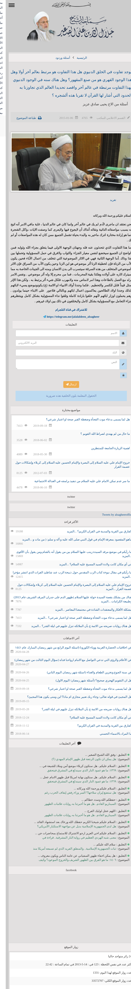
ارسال (65, 384)
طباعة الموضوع (20, 117)
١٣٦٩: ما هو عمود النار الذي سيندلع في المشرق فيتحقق (76, 770)
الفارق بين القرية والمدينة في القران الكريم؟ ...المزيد (93, 531)
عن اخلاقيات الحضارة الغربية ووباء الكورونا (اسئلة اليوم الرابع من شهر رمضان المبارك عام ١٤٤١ (67, 647)
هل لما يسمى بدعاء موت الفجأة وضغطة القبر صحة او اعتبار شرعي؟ (82, 419)
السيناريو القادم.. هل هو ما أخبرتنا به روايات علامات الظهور (74, 803)
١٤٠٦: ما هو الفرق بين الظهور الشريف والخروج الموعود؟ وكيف (71, 859)
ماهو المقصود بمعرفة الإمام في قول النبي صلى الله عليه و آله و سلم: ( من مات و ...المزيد (71, 539)
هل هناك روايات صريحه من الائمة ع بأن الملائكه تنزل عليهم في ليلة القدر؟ (81, 709)
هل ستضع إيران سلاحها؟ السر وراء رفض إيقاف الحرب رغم (74, 792)
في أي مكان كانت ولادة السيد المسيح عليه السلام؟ (95, 717)
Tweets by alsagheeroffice (111, 514)
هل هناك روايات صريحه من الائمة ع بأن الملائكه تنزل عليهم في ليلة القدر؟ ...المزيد (76, 626)
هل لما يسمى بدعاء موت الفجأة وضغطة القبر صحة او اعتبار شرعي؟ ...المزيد (79, 617)
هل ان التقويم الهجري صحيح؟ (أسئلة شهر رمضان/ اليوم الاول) (88, 680)
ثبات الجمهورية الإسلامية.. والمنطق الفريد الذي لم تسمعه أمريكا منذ (68, 848)
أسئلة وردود (57, 57)
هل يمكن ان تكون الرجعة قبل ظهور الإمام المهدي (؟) (78, 759)
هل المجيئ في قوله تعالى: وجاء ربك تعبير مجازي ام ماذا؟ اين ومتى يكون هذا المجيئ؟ (73, 696)
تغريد (107, 200)
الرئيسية (76, 57)
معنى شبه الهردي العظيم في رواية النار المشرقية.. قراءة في (73, 837)
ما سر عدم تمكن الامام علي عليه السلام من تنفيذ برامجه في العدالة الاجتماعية (76, 481)
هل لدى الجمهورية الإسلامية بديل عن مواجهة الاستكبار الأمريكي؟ (70, 826)
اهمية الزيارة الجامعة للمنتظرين (104, 448)
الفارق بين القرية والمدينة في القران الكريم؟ (99, 725)
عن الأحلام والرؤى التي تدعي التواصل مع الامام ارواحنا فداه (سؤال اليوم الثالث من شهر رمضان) (67, 660)
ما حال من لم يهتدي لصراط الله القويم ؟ (99, 433)
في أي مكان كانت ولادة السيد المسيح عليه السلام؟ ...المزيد (90, 564)
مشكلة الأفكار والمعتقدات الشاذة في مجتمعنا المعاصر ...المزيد (87, 609)
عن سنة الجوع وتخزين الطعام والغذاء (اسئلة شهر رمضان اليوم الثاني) (83, 672)
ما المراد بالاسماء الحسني (110, 733)
